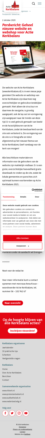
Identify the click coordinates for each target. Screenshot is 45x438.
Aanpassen (22, 246)
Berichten (6, 376)
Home (5, 369)
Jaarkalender (7, 347)
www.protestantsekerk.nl (13, 394)
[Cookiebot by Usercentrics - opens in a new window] (32, 190)
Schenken (6, 355)
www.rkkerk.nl (8, 390)
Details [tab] (23, 197)
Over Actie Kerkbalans (11, 373)
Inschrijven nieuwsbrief (22, 330)
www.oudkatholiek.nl (11, 398)
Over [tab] (37, 197)
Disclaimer (22, 427)
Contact (5, 380)
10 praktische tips (10, 351)
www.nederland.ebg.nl (11, 401)
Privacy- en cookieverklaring (22, 429)
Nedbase (27, 434)
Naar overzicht (13, 303)
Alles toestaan (22, 238)
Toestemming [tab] (9, 197)
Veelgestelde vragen (11, 358)
